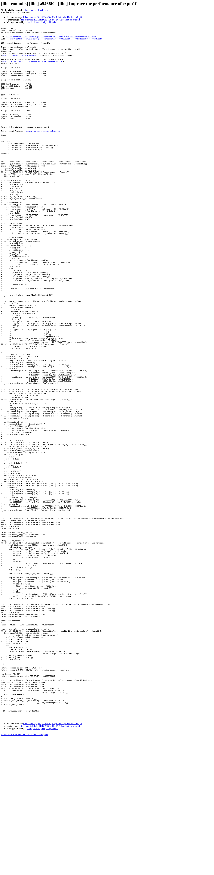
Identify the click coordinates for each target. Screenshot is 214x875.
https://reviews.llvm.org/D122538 (43, 152)
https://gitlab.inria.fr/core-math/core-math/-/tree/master (32, 68)
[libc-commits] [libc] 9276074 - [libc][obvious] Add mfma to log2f (52, 17)
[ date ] (29, 22)
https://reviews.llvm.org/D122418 (19, 61)
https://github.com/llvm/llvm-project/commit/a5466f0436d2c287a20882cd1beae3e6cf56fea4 (51, 39)
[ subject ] (45, 22)
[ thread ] (36, 22)
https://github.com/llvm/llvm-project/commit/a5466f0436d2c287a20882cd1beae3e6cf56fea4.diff (55, 41)
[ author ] (54, 22)
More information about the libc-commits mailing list (24, 872)
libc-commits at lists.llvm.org (37, 10)
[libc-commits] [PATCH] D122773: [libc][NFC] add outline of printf (50, 20)
